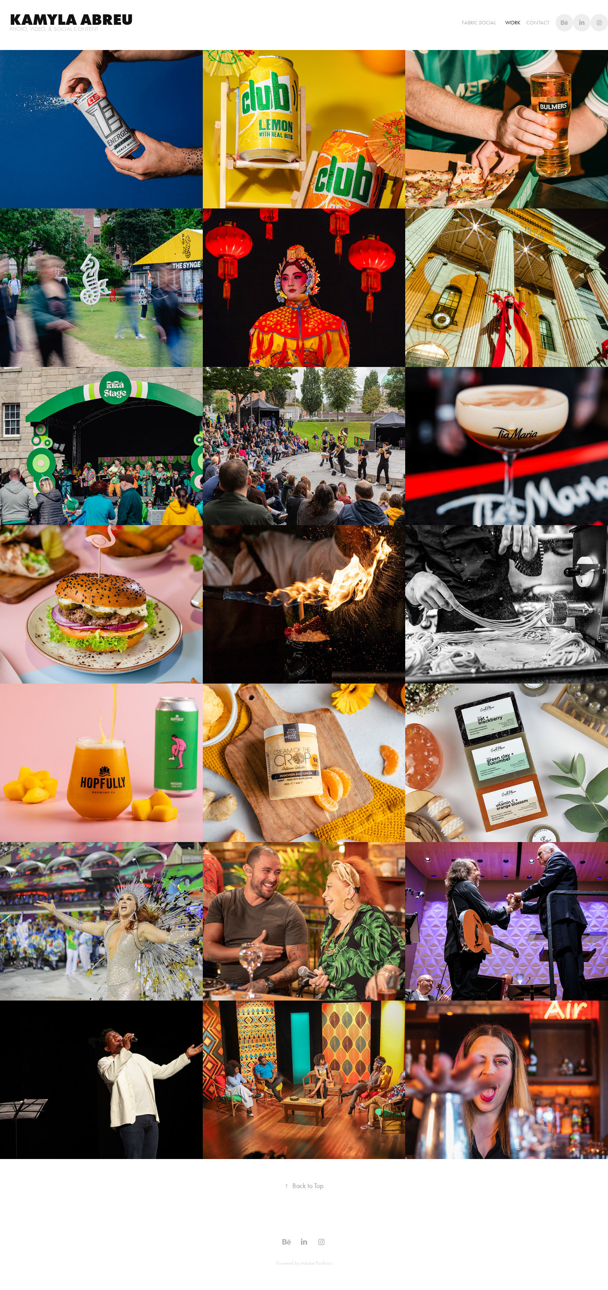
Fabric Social (479, 22)
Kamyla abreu (71, 19)
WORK (512, 22)
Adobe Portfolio (316, 1263)
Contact (537, 22)
